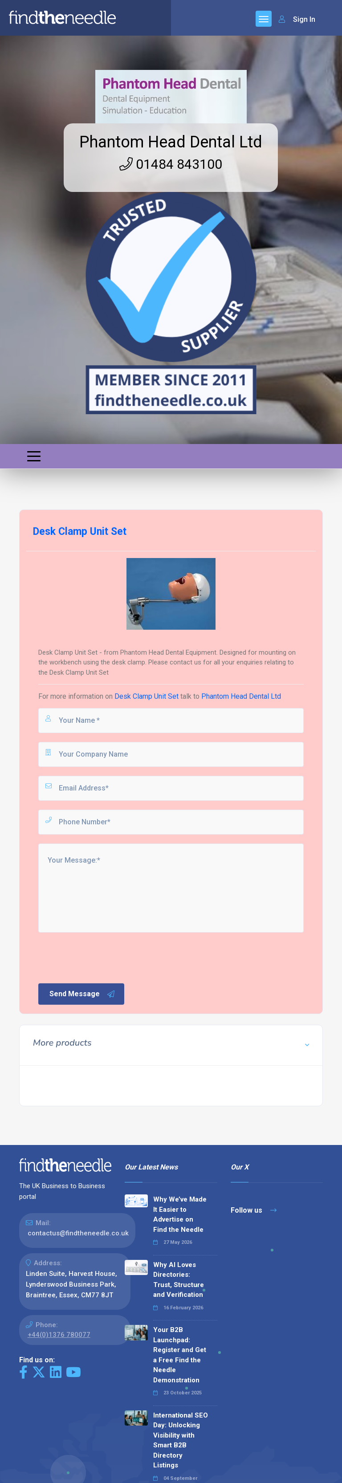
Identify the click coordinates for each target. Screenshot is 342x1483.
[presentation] (104, 957)
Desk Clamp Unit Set (146, 696)
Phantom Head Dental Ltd (170, 142)
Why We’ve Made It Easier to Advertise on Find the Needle (180, 1214)
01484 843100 (170, 164)
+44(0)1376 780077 (59, 1335)
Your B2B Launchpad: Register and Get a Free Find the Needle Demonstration (179, 1355)
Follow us (254, 1210)
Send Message (82, 994)
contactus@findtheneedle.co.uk (78, 1233)
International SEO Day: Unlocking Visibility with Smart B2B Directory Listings (180, 1440)
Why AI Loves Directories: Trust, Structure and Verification (178, 1280)
